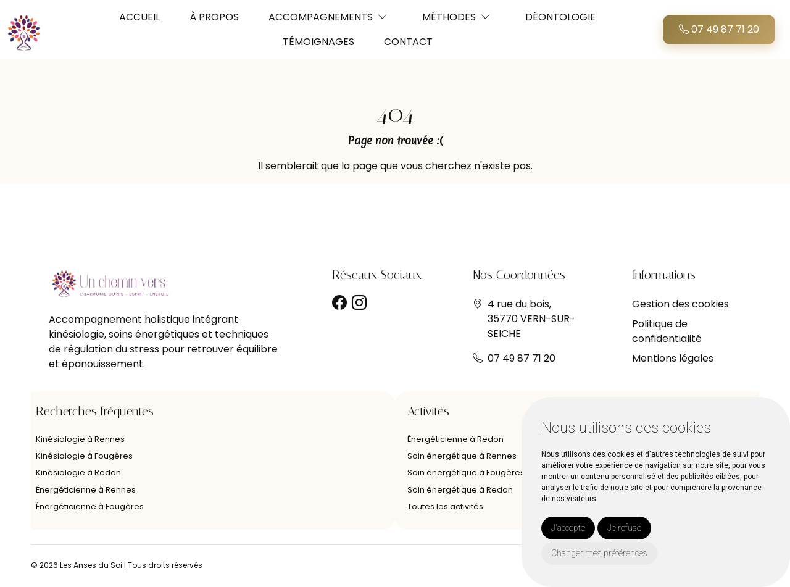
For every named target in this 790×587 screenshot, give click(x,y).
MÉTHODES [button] (449, 17)
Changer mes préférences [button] (599, 553)
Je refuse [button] (624, 528)
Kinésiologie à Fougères (84, 456)
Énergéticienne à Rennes (86, 490)
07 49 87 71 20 (719, 29)
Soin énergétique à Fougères (466, 472)
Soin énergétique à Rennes (462, 456)
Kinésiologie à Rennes (80, 439)
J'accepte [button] (568, 528)
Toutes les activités (445, 506)
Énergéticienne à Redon (455, 439)
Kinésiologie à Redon (78, 472)
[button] (383, 17)
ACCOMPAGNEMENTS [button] (320, 17)
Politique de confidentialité (667, 331)
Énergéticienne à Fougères (90, 506)
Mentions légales (672, 358)
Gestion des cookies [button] (680, 304)
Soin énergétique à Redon (460, 490)
